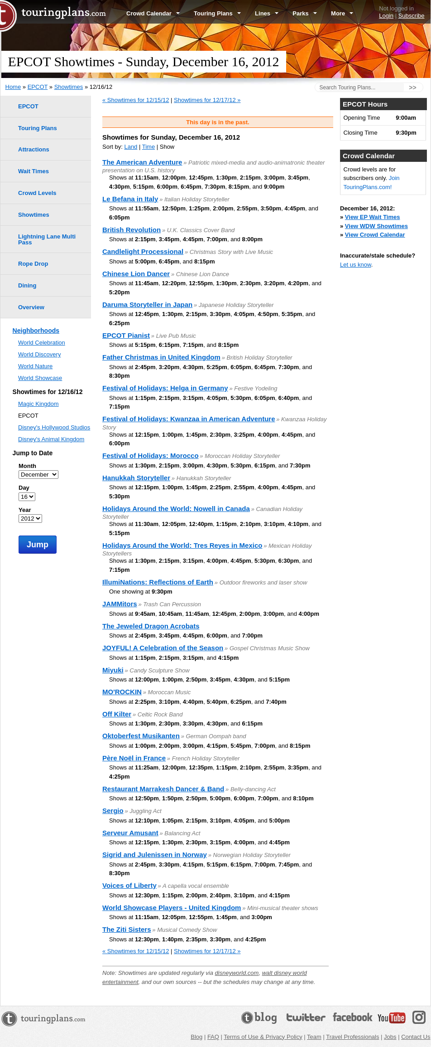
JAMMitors (119, 604)
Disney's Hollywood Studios (54, 427)
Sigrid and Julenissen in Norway (154, 854)
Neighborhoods (36, 330)
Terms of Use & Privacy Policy (263, 1036)
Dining (27, 285)
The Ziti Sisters (126, 929)
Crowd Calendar (153, 13)
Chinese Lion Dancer (136, 274)
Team (314, 1036)
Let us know (355, 264)
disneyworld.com (237, 972)
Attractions (33, 149)
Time (148, 146)
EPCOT (38, 86)
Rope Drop (33, 263)
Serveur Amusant (130, 833)
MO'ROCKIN (122, 692)
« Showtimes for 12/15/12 (135, 100)
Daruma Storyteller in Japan (147, 304)
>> (412, 87)
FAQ (213, 1036)
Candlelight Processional (142, 251)
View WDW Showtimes (376, 226)
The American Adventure (142, 162)
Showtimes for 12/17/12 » (207, 100)
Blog (196, 1036)
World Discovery (39, 354)
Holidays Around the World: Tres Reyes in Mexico (182, 545)
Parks (304, 13)
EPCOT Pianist (126, 335)
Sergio (113, 810)
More (342, 13)
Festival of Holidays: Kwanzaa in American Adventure (188, 419)
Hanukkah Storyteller (136, 478)
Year (25, 509)
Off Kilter (116, 714)
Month (27, 466)
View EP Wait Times (372, 217)
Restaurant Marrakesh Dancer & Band (163, 789)
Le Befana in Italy (130, 199)
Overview (31, 307)
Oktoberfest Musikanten (141, 736)
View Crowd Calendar (375, 234)
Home (13, 86)
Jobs (390, 1036)
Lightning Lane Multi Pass (47, 239)
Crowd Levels (37, 193)
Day (24, 487)
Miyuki (113, 670)
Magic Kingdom (38, 403)
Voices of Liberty (129, 885)
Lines (266, 13)
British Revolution (131, 230)
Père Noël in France (134, 758)
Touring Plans (217, 13)
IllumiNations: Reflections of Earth (157, 582)
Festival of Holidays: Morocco (150, 455)
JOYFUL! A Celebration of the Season (162, 648)
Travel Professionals (352, 1036)
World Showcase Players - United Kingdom (171, 907)
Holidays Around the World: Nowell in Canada (176, 508)
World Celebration (41, 342)
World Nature (35, 366)
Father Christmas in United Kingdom (161, 357)
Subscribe (411, 15)
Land (130, 146)
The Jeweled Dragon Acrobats (151, 626)
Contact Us (415, 1036)
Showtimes (68, 86)
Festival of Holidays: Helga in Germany (165, 388)
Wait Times (33, 171)
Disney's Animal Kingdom (51, 439)
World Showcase (40, 378)
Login (386, 15)
